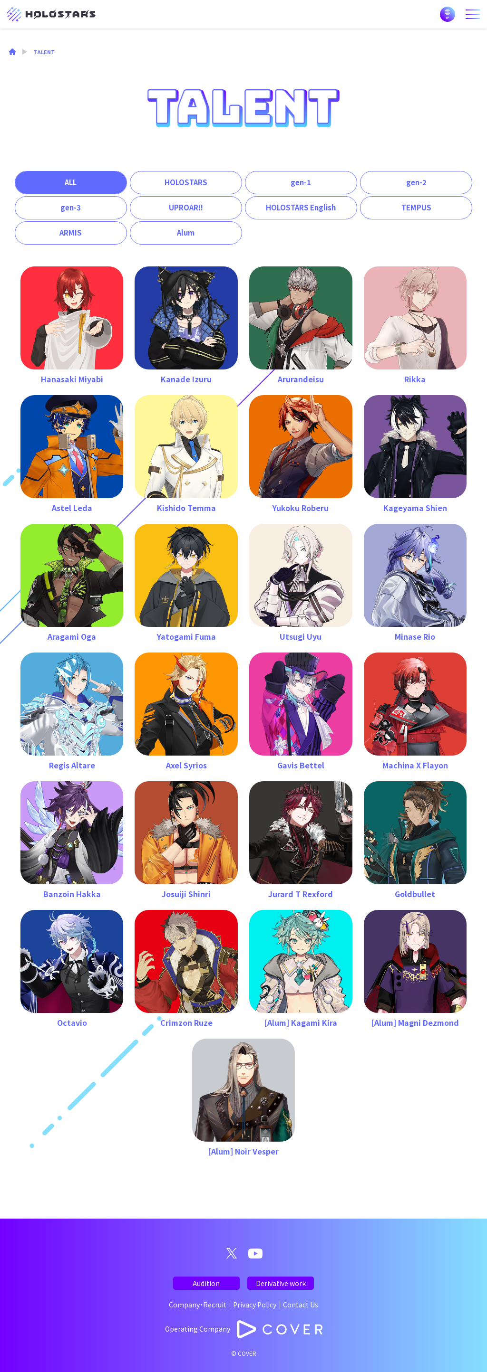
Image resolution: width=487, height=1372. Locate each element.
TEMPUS (416, 207)
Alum (186, 232)
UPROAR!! (186, 207)
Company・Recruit (197, 1304)
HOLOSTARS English (301, 207)
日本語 (447, 14)
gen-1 (301, 182)
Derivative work (281, 1283)
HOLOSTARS (186, 182)
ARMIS (70, 232)
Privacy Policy (254, 1304)
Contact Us (300, 1304)
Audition (206, 1283)
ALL (71, 182)
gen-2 (416, 182)
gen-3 (70, 207)
